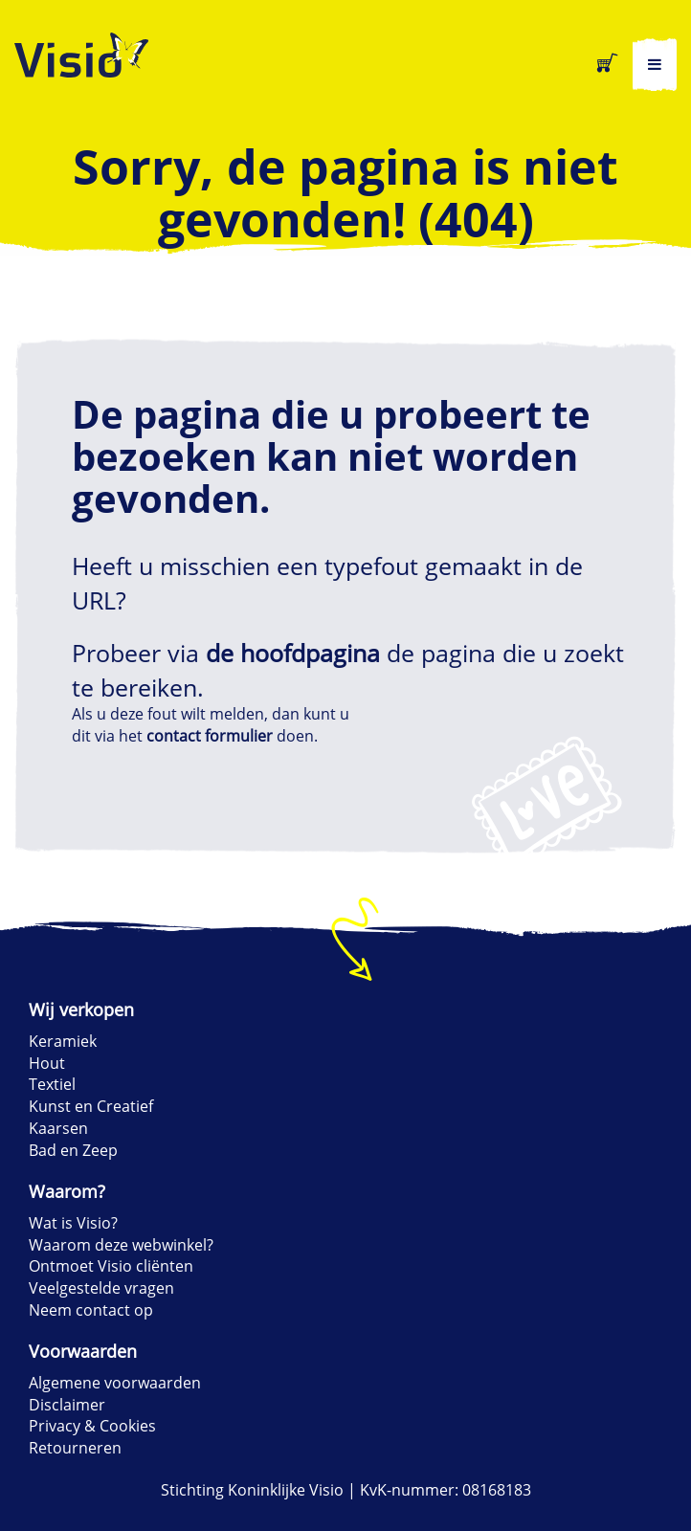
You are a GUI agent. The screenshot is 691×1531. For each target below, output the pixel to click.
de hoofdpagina (293, 652)
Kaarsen (58, 1128)
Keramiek (63, 1041)
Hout (47, 1063)
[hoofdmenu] (655, 64)
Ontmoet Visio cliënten (111, 1265)
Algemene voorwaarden (115, 1382)
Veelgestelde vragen (101, 1287)
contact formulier (209, 735)
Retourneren (75, 1447)
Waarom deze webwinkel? (121, 1244)
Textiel (52, 1084)
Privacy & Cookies (92, 1425)
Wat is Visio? (73, 1222)
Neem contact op (91, 1309)
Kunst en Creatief (91, 1106)
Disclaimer (67, 1404)
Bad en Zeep (73, 1150)
